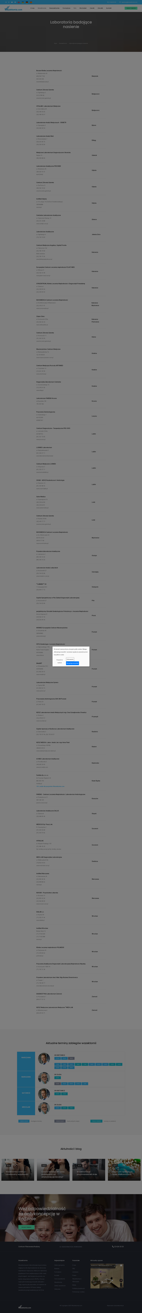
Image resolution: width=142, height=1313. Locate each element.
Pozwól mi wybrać (60, 661)
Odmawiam (70, 659)
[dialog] (71, 656)
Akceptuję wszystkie (72, 663)
